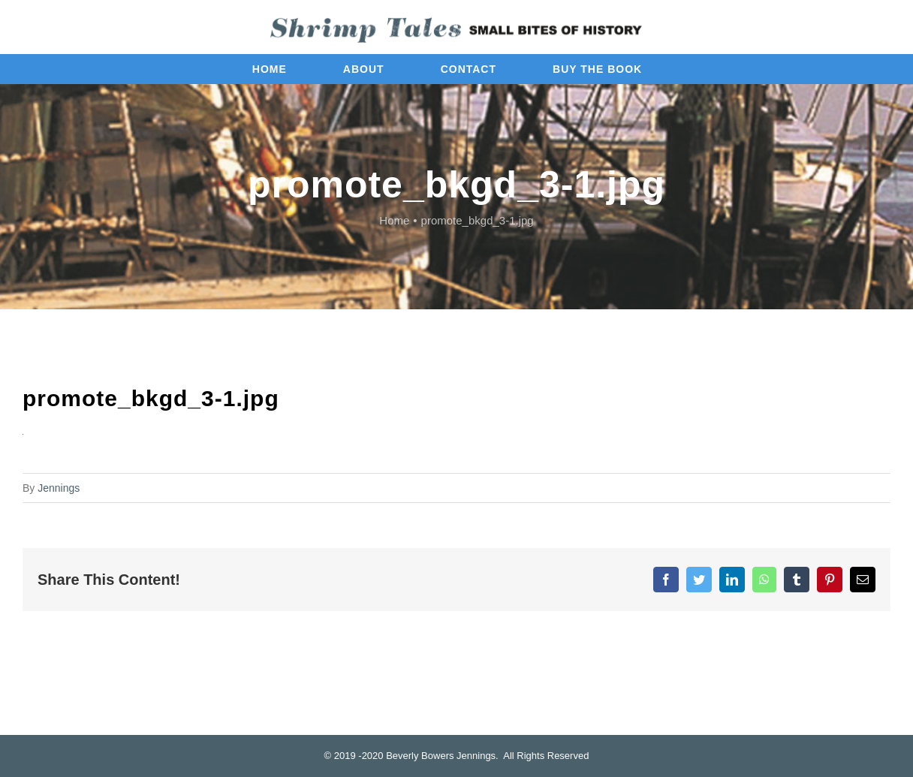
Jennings (59, 488)
